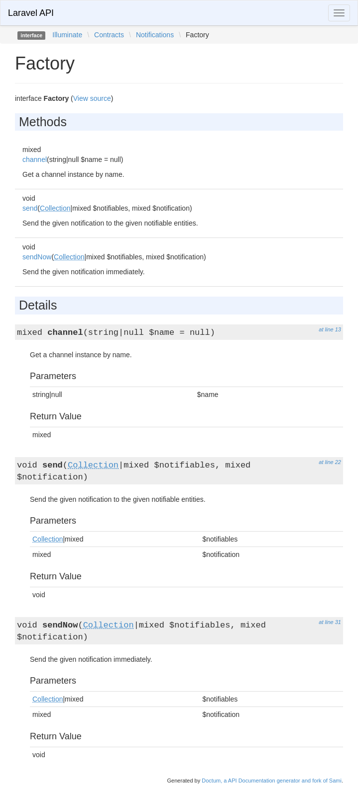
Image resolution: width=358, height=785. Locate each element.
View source (92, 98)
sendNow (36, 257)
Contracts (109, 35)
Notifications (155, 35)
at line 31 (330, 622)
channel (34, 159)
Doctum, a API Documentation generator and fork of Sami (272, 781)
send (29, 208)
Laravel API (31, 13)
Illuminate (67, 35)
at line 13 (330, 329)
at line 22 (330, 462)
